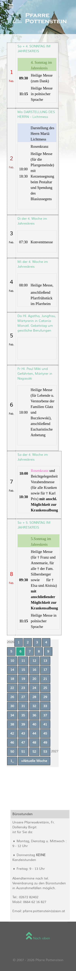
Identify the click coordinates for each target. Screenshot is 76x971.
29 (45, 697)
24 (34, 688)
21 (45, 679)
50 (12, 752)
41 (45, 724)
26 (12, 697)
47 (23, 743)
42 (12, 734)
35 (23, 715)
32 (34, 706)
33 (45, 706)
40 (34, 724)
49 (45, 743)
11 (23, 661)
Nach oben (38, 938)
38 (12, 724)
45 (45, 734)
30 (12, 706)
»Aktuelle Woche (34, 761)
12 (34, 661)
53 (45, 752)
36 (34, 715)
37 (45, 715)
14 (12, 670)
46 (12, 743)
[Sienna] (38, 19)
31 (23, 706)
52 (34, 752)
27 (23, 697)
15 (23, 670)
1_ (12, 761)
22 (12, 688)
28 (34, 697)
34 (12, 715)
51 (23, 752)
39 (23, 724)
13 (45, 661)
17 (45, 670)
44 (34, 734)
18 (12, 679)
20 (34, 679)
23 (23, 688)
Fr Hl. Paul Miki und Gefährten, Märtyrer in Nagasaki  (34, 374)
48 (34, 743)
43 (23, 734)
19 (23, 679)
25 (45, 688)
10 (12, 661)
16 (34, 670)
